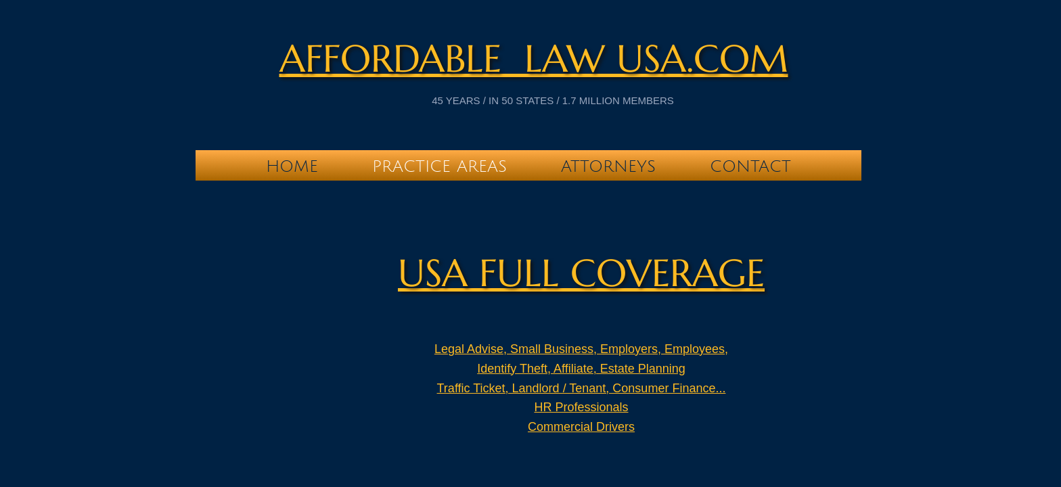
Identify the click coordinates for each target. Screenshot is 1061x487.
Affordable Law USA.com (533, 58)
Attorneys (608, 166)
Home (292, 166)
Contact (750, 166)
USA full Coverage (581, 273)
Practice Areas (439, 166)
